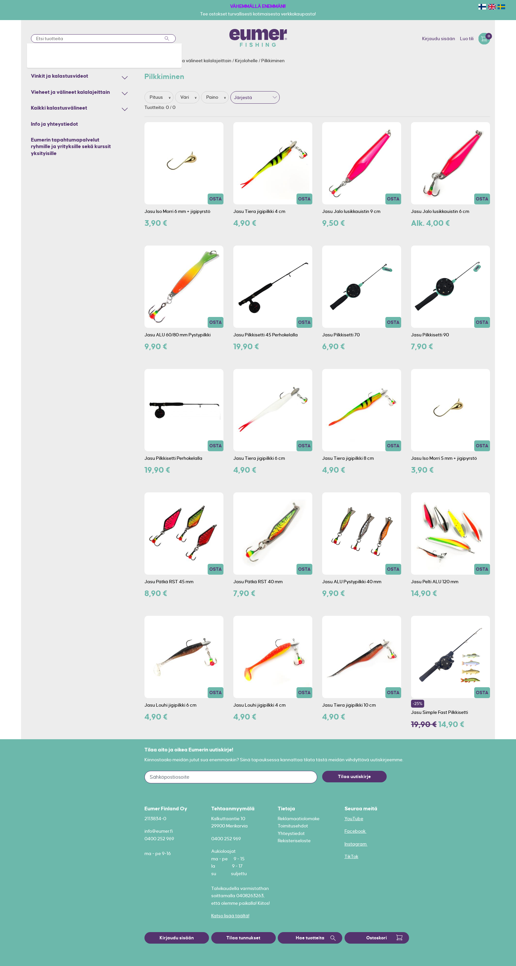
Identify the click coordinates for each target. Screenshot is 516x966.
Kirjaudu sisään (438, 38)
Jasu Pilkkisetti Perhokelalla (173, 458)
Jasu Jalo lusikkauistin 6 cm (440, 211)
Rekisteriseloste (294, 840)
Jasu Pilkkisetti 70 (341, 334)
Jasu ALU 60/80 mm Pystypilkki (177, 334)
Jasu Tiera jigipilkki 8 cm (348, 458)
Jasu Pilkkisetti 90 (430, 334)
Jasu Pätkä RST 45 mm (169, 581)
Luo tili (467, 38)
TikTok (351, 856)
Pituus (157, 97)
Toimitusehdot (293, 825)
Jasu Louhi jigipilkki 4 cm (259, 705)
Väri (185, 97)
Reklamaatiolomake (299, 818)
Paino (212, 97)
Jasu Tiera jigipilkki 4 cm (259, 211)
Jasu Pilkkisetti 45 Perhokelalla (265, 334)
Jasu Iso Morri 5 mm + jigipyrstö (444, 458)
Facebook (356, 831)
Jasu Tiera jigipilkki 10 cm (349, 705)
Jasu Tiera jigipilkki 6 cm (259, 458)
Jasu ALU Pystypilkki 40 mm (351, 581)
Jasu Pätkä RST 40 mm (258, 581)
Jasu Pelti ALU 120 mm (434, 581)
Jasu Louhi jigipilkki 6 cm (170, 705)
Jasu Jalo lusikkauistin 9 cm (351, 211)
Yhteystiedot (291, 833)
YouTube (354, 818)
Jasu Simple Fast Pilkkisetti (439, 712)
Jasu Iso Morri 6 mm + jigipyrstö (177, 211)
